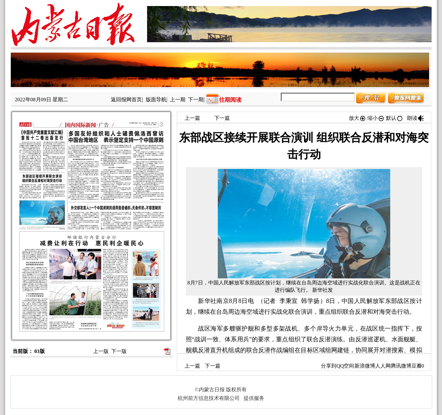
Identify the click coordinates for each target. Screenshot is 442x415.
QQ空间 (345, 366)
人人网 (383, 366)
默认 (394, 118)
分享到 (328, 366)
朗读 (415, 118)
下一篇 (222, 118)
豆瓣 (416, 366)
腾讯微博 (401, 366)
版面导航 (156, 100)
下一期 (196, 100)
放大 (357, 118)
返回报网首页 (126, 100)
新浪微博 (364, 366)
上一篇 (192, 118)
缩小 (376, 118)
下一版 (119, 351)
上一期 (177, 100)
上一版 (101, 351)
